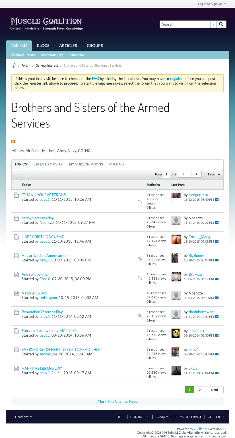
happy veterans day (38, 218)
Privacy (161, 417)
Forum (25, 65)
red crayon (48, 297)
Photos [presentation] (117, 164)
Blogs (43, 45)
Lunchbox (196, 330)
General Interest (47, 65)
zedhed (45, 354)
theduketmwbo (201, 312)
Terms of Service (188, 417)
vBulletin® (201, 429)
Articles (68, 45)
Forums (19, 45)
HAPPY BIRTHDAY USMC (43, 236)
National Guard (34, 293)
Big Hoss (196, 274)
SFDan (194, 368)
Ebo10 (45, 279)
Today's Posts (23, 54)
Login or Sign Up (212, 4)
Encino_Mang (199, 236)
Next (214, 390)
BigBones (196, 255)
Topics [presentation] (21, 164)
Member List (52, 54)
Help (120, 417)
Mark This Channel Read (117, 401)
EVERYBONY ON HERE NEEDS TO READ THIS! (61, 349)
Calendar (76, 54)
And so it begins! (35, 274)
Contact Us (139, 417)
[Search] (188, 24)
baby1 (45, 199)
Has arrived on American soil (45, 255)
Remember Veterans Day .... (44, 312)
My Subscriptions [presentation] (86, 164)
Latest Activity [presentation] (48, 164)
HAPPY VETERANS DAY (42, 368)
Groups (95, 45)
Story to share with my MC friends (49, 330)
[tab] (20, 164)
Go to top (216, 417)
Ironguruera (198, 195)
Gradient (23, 417)
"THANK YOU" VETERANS (44, 195)
